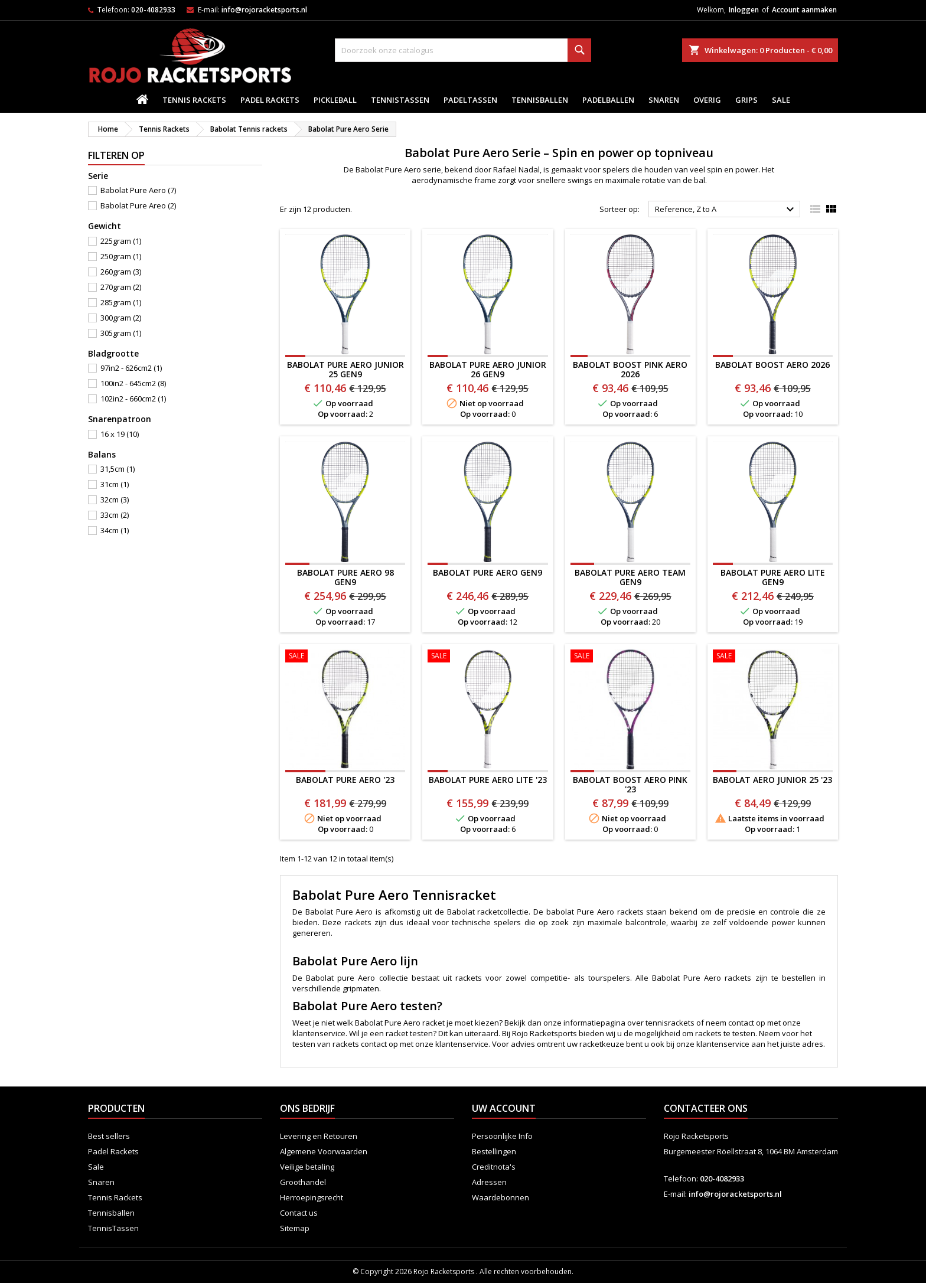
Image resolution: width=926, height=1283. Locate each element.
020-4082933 (153, 10)
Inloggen (744, 10)
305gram (120, 333)
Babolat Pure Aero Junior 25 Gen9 (345, 369)
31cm (114, 484)
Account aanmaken (804, 10)
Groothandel (303, 1182)
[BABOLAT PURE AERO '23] (345, 657)
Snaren (663, 99)
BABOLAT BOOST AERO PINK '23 (630, 784)
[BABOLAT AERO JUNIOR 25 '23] (773, 657)
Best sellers (109, 1136)
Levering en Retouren (318, 1136)
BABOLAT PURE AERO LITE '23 (488, 779)
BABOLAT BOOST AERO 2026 (772, 364)
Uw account (504, 1108)
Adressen (489, 1182)
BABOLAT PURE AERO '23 (345, 779)
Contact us (299, 1212)
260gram (120, 271)
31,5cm (117, 468)
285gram (120, 302)
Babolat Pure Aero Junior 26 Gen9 (487, 369)
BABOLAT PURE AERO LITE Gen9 (772, 577)
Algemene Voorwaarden (323, 1151)
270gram (120, 287)
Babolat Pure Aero (138, 190)
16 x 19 (119, 434)
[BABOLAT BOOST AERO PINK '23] (630, 657)
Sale (781, 99)
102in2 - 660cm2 (133, 398)
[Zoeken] (463, 50)
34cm (114, 530)
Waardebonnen (500, 1197)
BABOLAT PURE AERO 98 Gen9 (345, 577)
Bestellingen (494, 1151)
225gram (120, 241)
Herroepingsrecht (311, 1197)
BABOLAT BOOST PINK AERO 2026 (630, 369)
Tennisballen (539, 99)
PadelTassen (470, 99)
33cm (114, 515)
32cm (114, 499)
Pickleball (335, 99)
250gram (120, 256)
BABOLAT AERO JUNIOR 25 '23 (772, 779)
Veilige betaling (307, 1166)
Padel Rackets (269, 99)
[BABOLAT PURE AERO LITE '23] (487, 657)
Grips (746, 99)
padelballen (608, 99)
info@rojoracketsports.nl (264, 10)
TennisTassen (400, 99)
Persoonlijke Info (502, 1136)
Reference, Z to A (726, 210)
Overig (707, 99)
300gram (120, 317)
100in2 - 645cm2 (133, 383)
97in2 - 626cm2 (131, 368)
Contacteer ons (706, 1108)
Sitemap (294, 1228)
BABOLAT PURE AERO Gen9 (487, 572)
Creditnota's (494, 1166)
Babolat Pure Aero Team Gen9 (630, 577)
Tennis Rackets (194, 99)
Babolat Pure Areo (138, 205)
